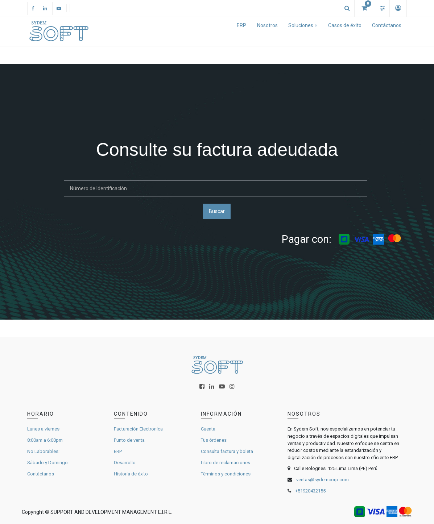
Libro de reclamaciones (225, 462)
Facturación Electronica (138, 429)
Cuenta (208, 429)
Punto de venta (129, 440)
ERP (118, 451)
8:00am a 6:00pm (45, 440)
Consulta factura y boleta (227, 451)
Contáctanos (40, 474)
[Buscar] (216, 188)
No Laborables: (43, 451)
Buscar (217, 211)
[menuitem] (241, 31)
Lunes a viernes (43, 429)
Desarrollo (125, 462)
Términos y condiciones (226, 474)
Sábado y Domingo (47, 462)
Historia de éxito (131, 474)
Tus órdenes (214, 440)
